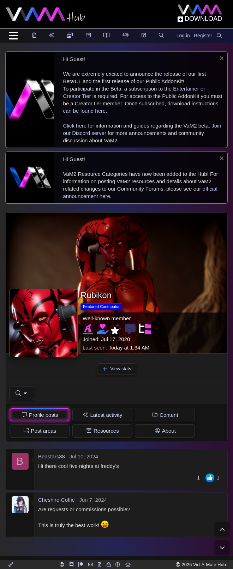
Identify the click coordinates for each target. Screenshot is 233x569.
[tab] (40, 414)
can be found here (84, 111)
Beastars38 (51, 456)
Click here (74, 126)
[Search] (219, 36)
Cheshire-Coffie (56, 500)
